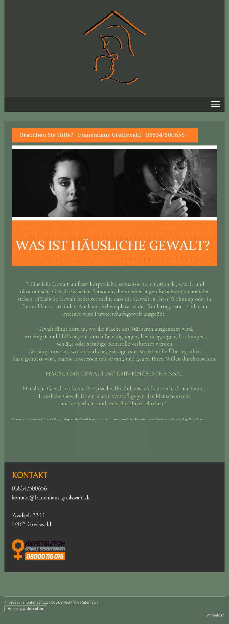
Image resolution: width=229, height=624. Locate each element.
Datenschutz (37, 602)
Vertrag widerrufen (25, 608)
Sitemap (89, 602)
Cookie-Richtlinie (65, 602)
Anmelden (216, 615)
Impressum (14, 602)
